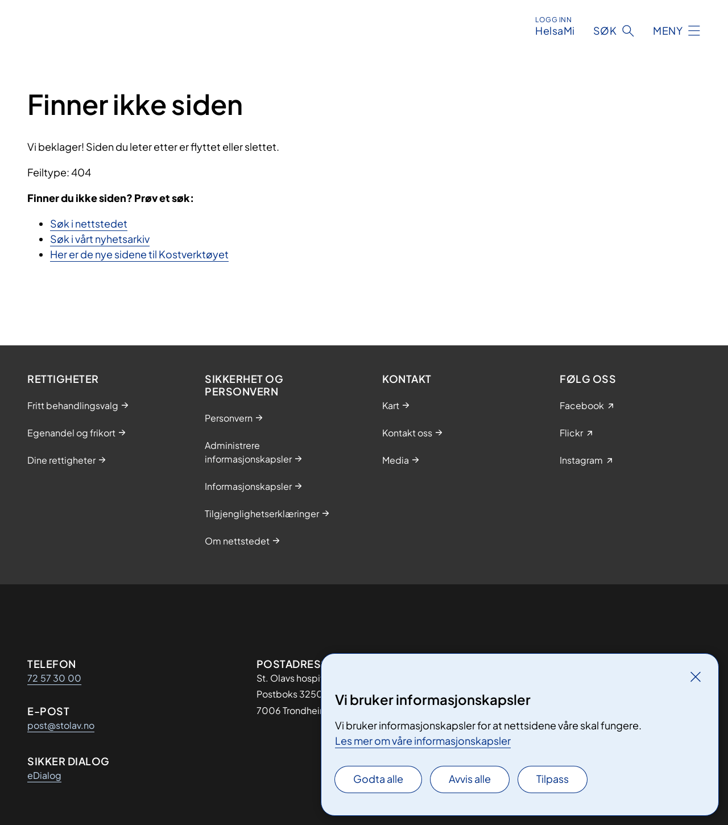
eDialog (44, 775)
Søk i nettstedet (88, 223)
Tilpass (552, 778)
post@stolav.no (60, 725)
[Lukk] (695, 676)
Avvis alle (470, 778)
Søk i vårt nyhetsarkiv (100, 238)
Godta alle (378, 778)
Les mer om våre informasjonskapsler (423, 740)
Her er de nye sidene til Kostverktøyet (139, 254)
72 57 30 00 (54, 678)
